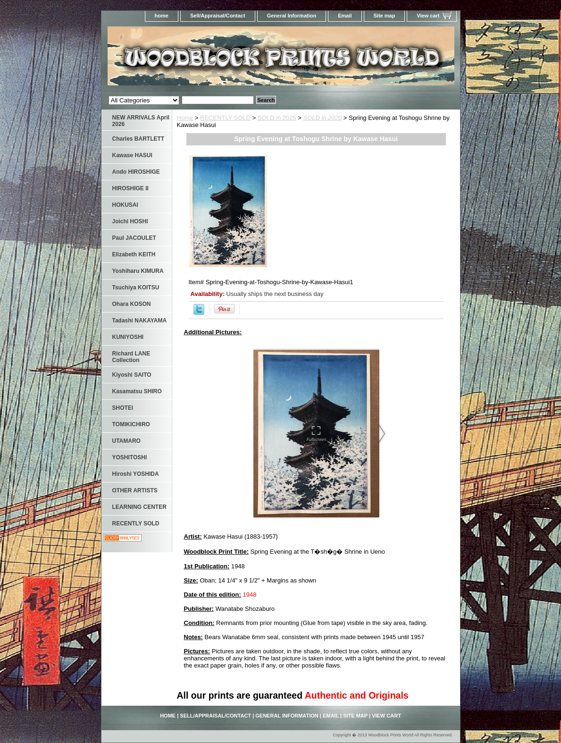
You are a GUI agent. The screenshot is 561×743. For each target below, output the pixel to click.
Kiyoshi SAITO (131, 375)
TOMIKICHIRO (131, 424)
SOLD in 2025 (277, 117)
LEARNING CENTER (139, 507)
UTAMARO (126, 441)
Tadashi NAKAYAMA (139, 320)
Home (185, 117)
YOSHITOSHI (129, 457)
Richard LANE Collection (131, 356)
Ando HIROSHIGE (136, 172)
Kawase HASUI (132, 155)
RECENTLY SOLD (225, 117)
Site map (384, 15)
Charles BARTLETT (138, 138)
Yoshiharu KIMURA (138, 271)
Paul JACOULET (134, 238)
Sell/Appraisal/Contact (217, 15)
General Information (292, 15)
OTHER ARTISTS (135, 490)
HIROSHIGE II (130, 188)
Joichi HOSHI (130, 221)
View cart (428, 15)
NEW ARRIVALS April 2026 (141, 120)
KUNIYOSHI (128, 337)
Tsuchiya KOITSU (135, 287)
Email (345, 15)
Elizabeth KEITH (134, 254)
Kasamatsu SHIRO (137, 391)
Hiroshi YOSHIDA (135, 474)
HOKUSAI (125, 205)
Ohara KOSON (131, 304)
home (161, 15)
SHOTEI (123, 408)
